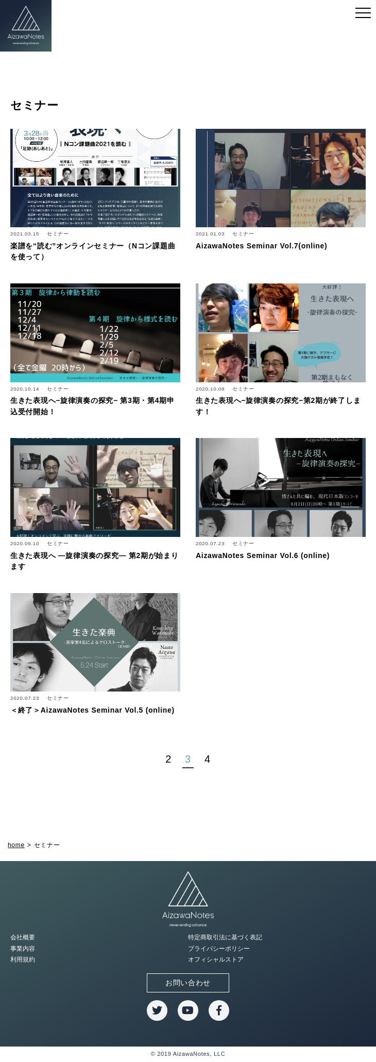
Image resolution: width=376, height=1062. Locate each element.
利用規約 (22, 959)
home (16, 845)
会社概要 (22, 937)
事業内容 (22, 948)
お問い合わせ (188, 983)
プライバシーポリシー (219, 948)
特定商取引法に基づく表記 (225, 937)
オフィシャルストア (216, 959)
